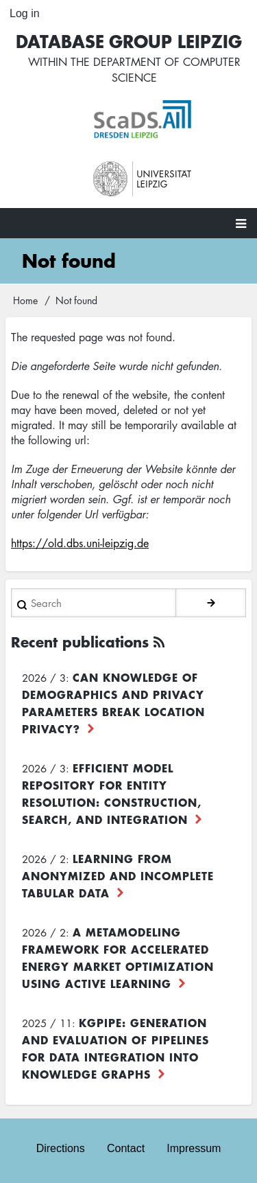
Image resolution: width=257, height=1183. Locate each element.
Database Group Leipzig (129, 41)
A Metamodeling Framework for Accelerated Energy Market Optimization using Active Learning (118, 957)
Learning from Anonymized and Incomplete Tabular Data (118, 875)
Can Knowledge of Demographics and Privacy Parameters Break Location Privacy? (113, 703)
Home (25, 300)
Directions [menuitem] (60, 1148)
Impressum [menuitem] (194, 1148)
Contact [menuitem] (126, 1148)
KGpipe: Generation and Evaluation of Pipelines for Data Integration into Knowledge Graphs (115, 1048)
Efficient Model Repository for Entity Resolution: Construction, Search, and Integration (111, 793)
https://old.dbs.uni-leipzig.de (80, 543)
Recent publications (80, 642)
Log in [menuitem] (25, 13)
